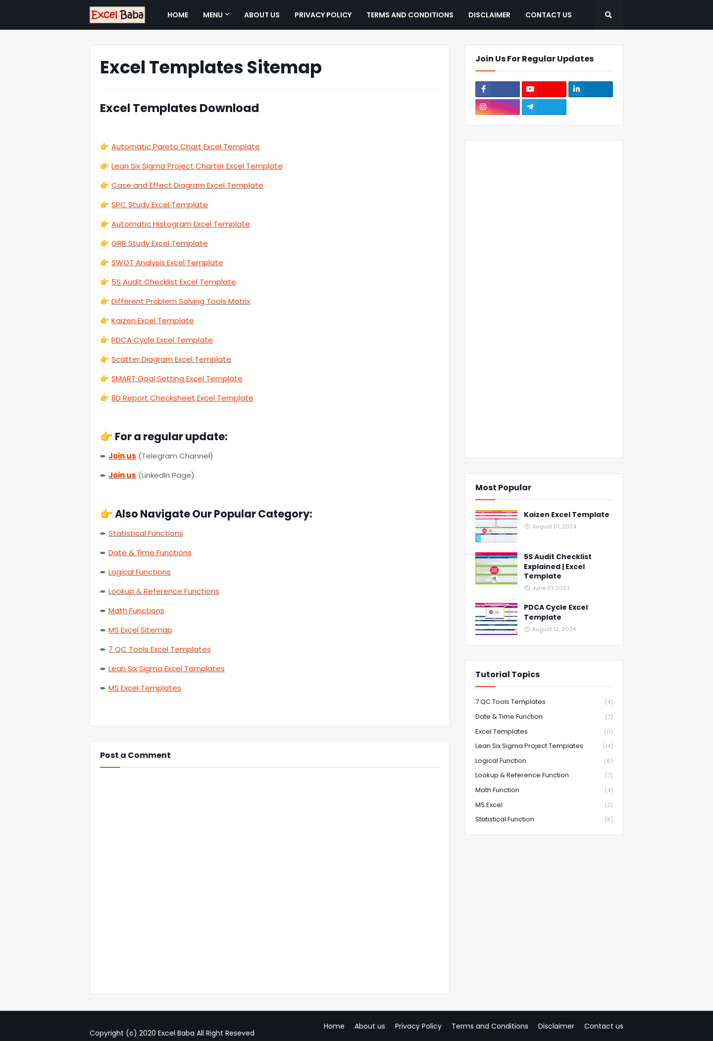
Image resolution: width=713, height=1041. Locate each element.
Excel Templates (544, 732)
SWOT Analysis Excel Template (167, 262)
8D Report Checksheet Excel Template (182, 398)
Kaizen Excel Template (152, 320)
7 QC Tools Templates (544, 702)
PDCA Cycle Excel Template (162, 340)
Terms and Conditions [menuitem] (410, 15)
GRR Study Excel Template (159, 243)
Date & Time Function (544, 717)
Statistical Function (544, 819)
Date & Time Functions (150, 552)
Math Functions (136, 610)
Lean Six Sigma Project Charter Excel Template (197, 166)
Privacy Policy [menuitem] (323, 15)
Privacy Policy (418, 1026)
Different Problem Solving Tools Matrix (180, 301)
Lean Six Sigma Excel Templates (166, 668)
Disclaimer (556, 1026)
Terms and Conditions (490, 1026)
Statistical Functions (145, 533)
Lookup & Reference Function (544, 775)
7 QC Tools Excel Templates (159, 649)
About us (370, 1026)
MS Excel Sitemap (140, 630)
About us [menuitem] (262, 15)
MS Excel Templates (144, 688)
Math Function (544, 790)
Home (334, 1026)
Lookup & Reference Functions (163, 591)
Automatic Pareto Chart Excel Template (185, 146)
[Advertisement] (544, 299)
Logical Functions (139, 572)
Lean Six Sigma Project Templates (544, 746)
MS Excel (544, 805)
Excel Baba (176, 1033)
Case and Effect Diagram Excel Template (187, 185)
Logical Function (544, 761)
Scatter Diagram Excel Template (171, 359)
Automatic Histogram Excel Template (180, 224)
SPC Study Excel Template (159, 204)
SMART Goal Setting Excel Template (177, 378)
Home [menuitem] (177, 15)
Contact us (603, 1026)
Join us (122, 456)
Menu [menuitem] (213, 15)
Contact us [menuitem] (548, 15)
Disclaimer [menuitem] (489, 15)
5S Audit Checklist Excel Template (173, 282)
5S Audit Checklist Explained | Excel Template (558, 566)
